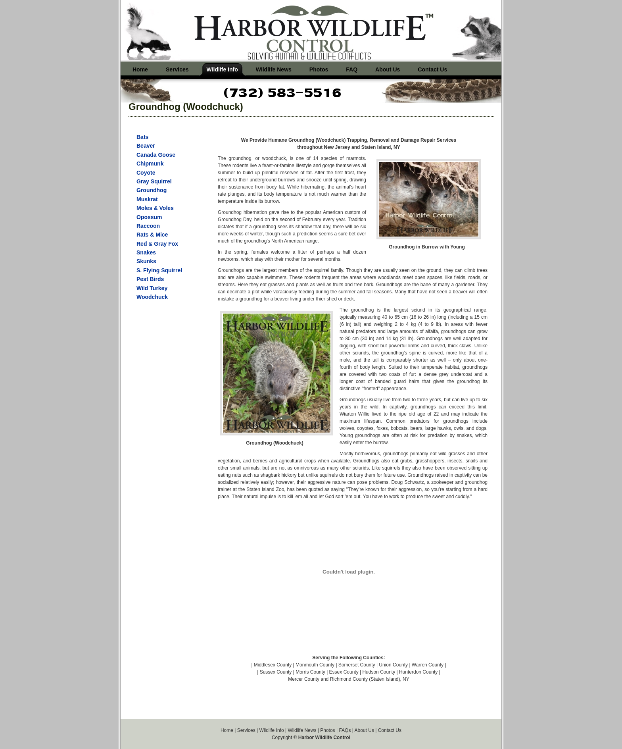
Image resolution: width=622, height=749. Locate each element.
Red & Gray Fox (157, 244)
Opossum (149, 217)
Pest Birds (150, 279)
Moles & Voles (155, 208)
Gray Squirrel (154, 181)
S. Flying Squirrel (159, 270)
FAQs (345, 730)
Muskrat (147, 199)
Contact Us (389, 730)
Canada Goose (155, 155)
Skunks (146, 261)
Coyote (145, 172)
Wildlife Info (271, 730)
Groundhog (151, 190)
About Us (364, 730)
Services (246, 730)
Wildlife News (302, 730)
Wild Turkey (151, 288)
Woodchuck (152, 297)
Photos (327, 730)
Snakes (146, 252)
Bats (142, 137)
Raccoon (148, 226)
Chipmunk (149, 163)
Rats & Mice (152, 234)
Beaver (145, 145)
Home (227, 730)
